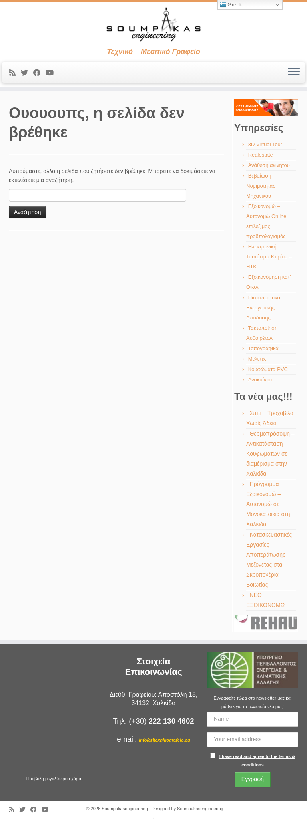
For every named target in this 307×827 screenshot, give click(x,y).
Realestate (260, 155)
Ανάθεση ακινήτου (269, 165)
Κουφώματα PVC (268, 369)
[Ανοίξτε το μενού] (294, 73)
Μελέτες (257, 359)
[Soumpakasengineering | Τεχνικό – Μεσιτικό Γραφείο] (153, 25)
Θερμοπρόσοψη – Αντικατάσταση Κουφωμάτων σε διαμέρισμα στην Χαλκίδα (270, 453)
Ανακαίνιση (261, 380)
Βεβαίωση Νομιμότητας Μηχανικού (260, 186)
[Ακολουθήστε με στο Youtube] (52, 73)
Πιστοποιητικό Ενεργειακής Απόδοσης (263, 307)
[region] (266, 107)
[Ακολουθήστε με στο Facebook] (39, 73)
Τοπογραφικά (263, 348)
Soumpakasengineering (125, 808)
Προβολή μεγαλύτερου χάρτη (54, 778)
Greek (231, 5)
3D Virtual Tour (265, 144)
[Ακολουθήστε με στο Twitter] (27, 73)
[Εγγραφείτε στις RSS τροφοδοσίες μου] (15, 73)
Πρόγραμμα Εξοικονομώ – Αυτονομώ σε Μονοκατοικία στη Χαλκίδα (268, 504)
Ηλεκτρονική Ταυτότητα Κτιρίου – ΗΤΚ (269, 257)
